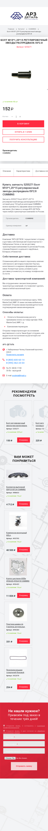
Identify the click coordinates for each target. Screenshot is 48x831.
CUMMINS (32, 29)
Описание (7, 171)
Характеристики (23, 171)
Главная (11, 29)
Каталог (21, 29)
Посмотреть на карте (15, 355)
